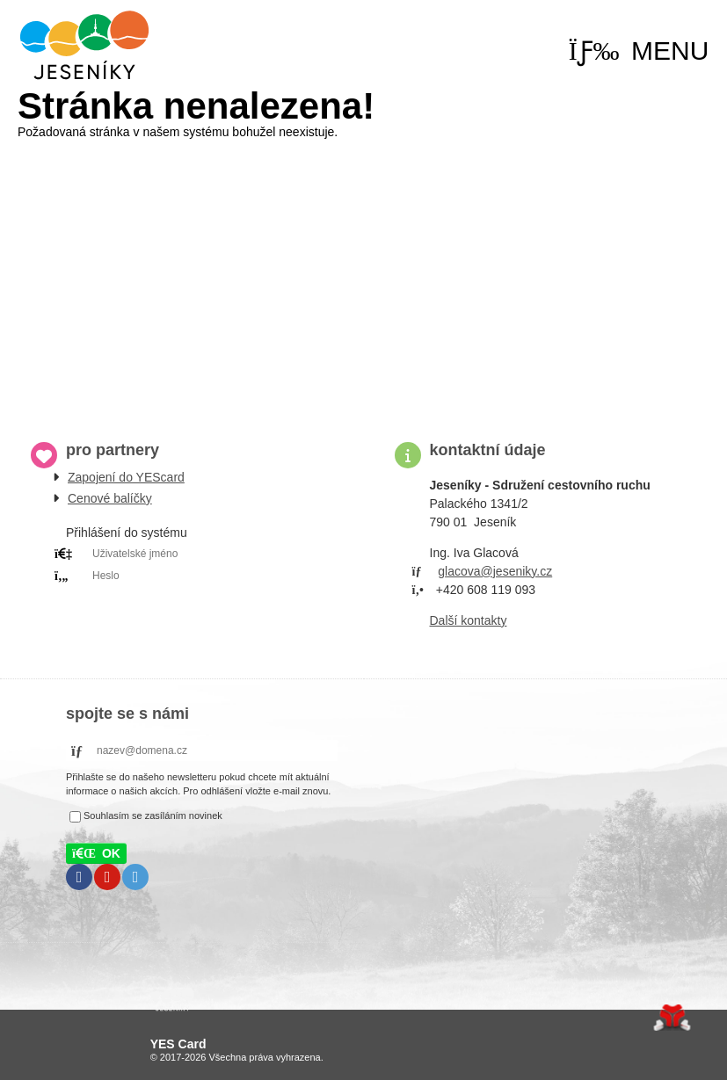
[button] (639, 51)
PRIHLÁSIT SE (187, 597)
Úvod (84, 45)
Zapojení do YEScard (126, 477)
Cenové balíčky (110, 498)
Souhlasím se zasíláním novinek (153, 815)
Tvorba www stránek (672, 1017)
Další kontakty (468, 620)
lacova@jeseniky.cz (498, 571)
